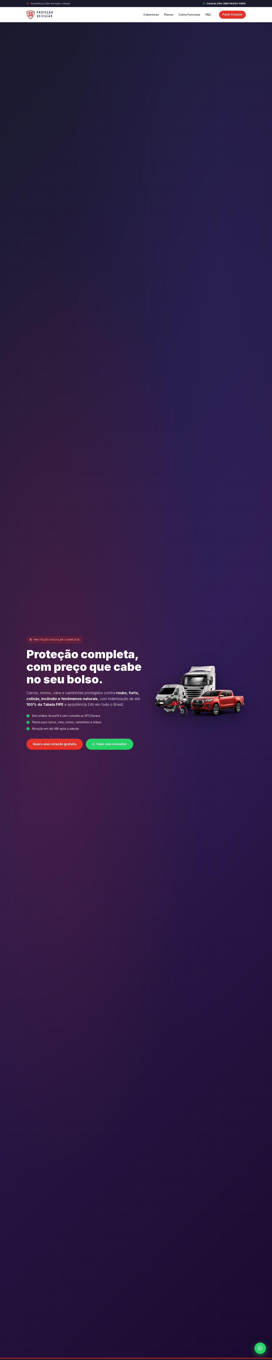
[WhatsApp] (260, 1348)
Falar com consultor (109, 744)
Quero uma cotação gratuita (54, 744)
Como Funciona (189, 14)
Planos (168, 14)
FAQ (208, 14)
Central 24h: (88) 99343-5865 (224, 3)
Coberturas (151, 14)
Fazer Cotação (232, 14)
